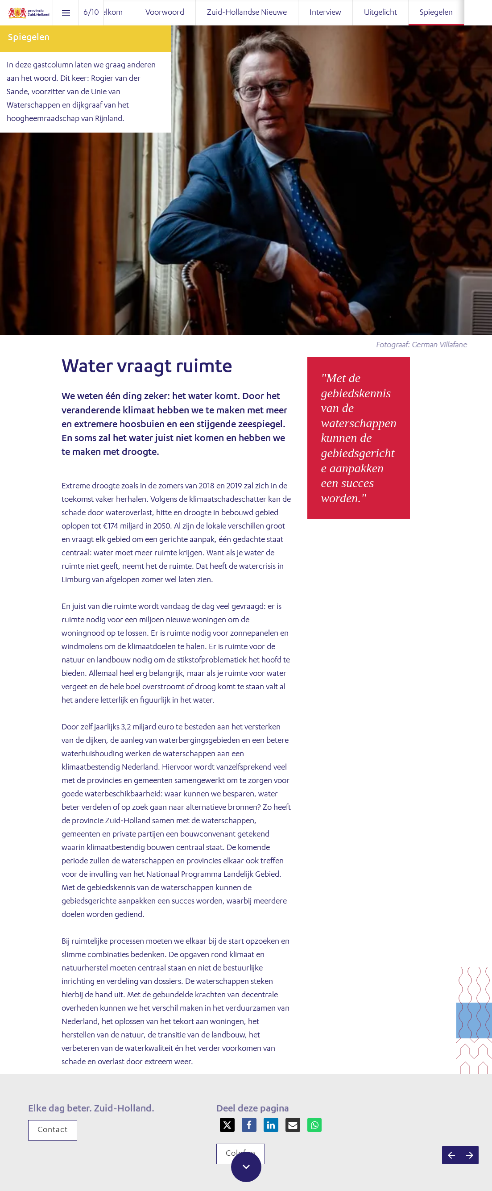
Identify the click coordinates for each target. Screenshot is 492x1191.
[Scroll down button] (246, 1167)
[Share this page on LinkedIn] (271, 1125)
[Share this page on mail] (292, 1125)
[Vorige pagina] (451, 1155)
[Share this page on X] (227, 1125)
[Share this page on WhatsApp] (314, 1125)
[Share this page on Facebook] (249, 1125)
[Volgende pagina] (469, 1155)
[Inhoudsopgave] (66, 12)
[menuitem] (109, 12)
